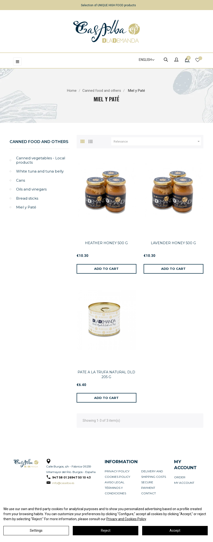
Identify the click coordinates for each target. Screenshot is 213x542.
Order (179, 477)
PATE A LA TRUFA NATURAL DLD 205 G (106, 374)
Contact (148, 493)
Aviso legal (114, 482)
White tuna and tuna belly (40, 171)
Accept (175, 530)
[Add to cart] (106, 269)
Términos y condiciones (115, 490)
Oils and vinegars (31, 189)
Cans (20, 180)
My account (184, 482)
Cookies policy (117, 477)
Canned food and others (39, 141)
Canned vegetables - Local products (40, 160)
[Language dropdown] (144, 59)
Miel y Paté (26, 207)
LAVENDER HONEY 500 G (173, 243)
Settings (36, 530)
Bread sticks (27, 198)
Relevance (157, 141)
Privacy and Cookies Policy (126, 519)
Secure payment (148, 485)
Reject (105, 530)
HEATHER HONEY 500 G (106, 243)
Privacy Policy (117, 471)
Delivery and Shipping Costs (153, 474)
